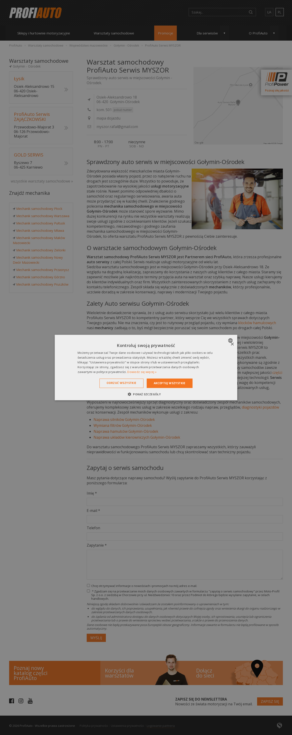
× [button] (232, 344)
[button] (146, 394)
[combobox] (231, 340)
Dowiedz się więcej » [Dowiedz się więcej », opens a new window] (141, 372)
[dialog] (146, 367)
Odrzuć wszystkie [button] (121, 383)
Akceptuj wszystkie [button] (169, 383)
